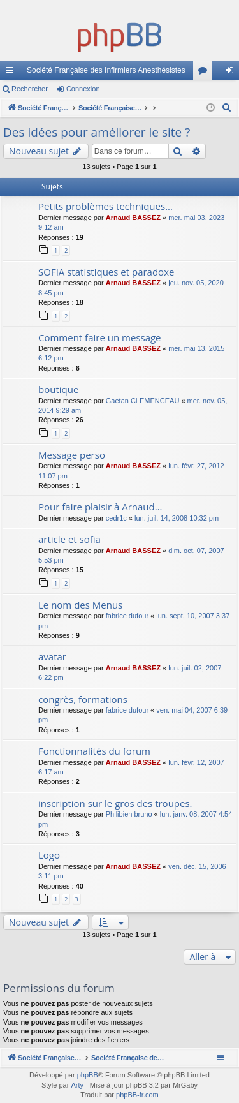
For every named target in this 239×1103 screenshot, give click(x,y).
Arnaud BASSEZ (133, 217)
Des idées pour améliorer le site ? (96, 132)
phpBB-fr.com (137, 1095)
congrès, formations (82, 699)
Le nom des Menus (80, 604)
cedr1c (116, 518)
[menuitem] (227, 108)
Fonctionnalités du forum (94, 750)
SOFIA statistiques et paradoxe (106, 271)
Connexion (83, 89)
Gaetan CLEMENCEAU (143, 400)
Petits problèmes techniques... (105, 206)
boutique (58, 389)
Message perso (71, 454)
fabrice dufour (127, 615)
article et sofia (69, 539)
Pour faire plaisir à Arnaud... (100, 506)
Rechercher (29, 89)
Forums (205, 73)
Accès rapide (12, 73)
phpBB (87, 1075)
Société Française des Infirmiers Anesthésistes (106, 70)
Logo (49, 854)
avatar (52, 656)
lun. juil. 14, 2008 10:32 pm (176, 518)
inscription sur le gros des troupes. (115, 803)
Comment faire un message (99, 337)
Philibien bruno (129, 814)
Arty (77, 1085)
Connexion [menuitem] (232, 73)
